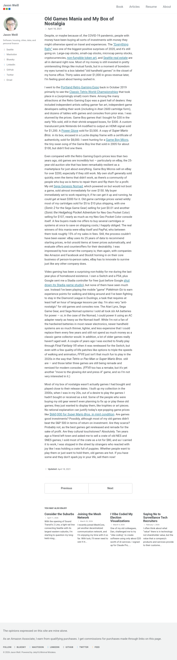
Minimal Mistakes (49, 652)
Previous (67, 543)
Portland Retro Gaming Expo (81, 94)
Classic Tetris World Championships (95, 99)
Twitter (85, 647)
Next (110, 543)
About (167, 6)
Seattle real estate (76, 63)
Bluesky (20, 647)
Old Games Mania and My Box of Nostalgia (79, 21)
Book (119, 6)
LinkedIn (55, 647)
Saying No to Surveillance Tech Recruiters (155, 574)
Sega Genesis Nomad (110, 203)
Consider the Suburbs (59, 570)
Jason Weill (11, 7)
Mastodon (38, 647)
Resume (151, 6)
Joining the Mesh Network (89, 572)
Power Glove (55, 144)
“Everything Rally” (62, 49)
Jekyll (36, 652)
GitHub (71, 647)
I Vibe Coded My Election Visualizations (121, 574)
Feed (99, 647)
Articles (134, 6)
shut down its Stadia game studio (77, 316)
